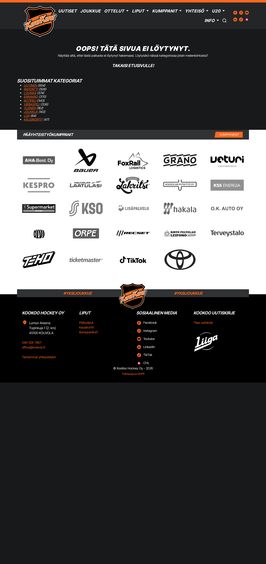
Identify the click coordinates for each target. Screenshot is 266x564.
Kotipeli (30, 101)
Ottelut (114, 11)
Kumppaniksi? (88, 332)
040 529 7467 (31, 343)
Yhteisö (194, 11)
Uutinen (30, 85)
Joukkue (90, 11)
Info (209, 20)
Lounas (30, 93)
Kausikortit (33, 119)
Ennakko (31, 97)
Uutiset (67, 11)
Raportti (31, 89)
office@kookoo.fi (33, 347)
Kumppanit (164, 11)
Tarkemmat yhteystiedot (39, 357)
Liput (138, 11)
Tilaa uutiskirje (203, 323)
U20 (216, 11)
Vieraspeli (32, 104)
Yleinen (30, 108)
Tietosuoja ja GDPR (133, 373)
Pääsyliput (86, 323)
